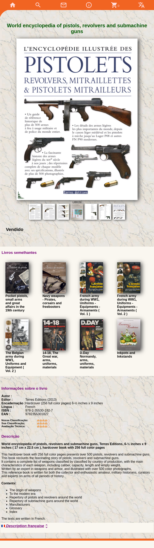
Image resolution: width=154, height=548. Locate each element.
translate (141, 5)
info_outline (88, 5)
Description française (25, 526)
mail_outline (63, 5)
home (12, 5)
